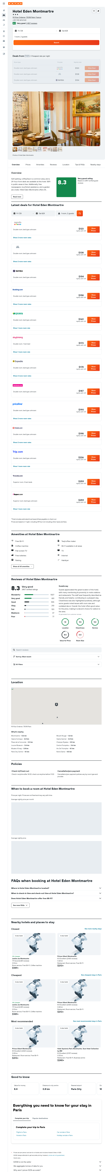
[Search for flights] (4, 10)
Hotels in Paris (21, 1135)
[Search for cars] (4, 20)
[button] (3, 3)
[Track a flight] (4, 36)
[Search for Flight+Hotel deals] (4, 25)
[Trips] (4, 47)
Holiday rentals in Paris (64, 1135)
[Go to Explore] (4, 31)
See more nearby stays (93, 929)
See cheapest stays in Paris (91, 975)
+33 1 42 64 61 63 (19, 20)
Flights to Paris (21, 1132)
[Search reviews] (58, 649)
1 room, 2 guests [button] (21, 37)
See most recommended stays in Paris (87, 1021)
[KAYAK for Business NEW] (4, 41)
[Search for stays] (4, 15)
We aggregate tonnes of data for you (58, 1166)
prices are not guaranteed (56, 1155)
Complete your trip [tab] (22, 1118)
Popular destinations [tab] (40, 1118)
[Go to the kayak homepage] (15, 3)
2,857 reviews (31, 23)
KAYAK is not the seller (58, 1162)
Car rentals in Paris (63, 1132)
